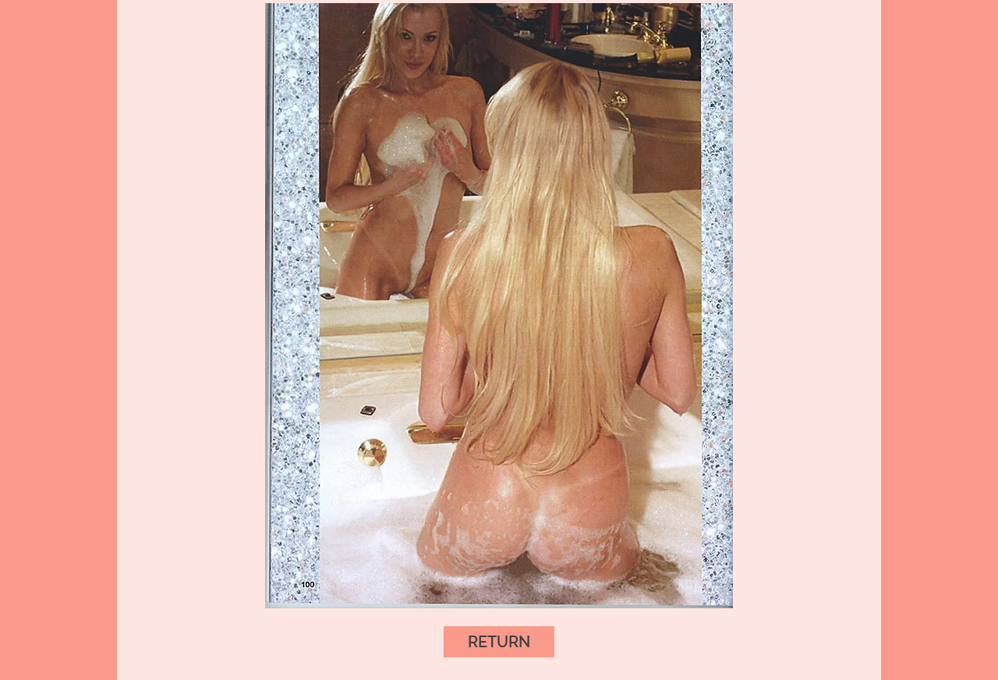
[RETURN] (499, 641)
